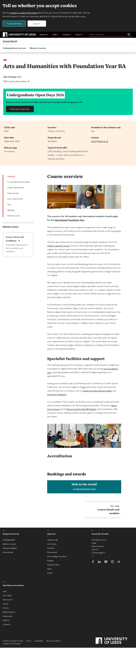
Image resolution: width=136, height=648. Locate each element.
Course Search (10, 41)
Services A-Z (8, 599)
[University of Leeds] (114, 641)
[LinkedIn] (99, 562)
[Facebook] (93, 562)
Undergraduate (9, 540)
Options (37, 23)
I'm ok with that (14, 23)
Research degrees (10, 548)
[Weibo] (119, 562)
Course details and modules (18, 182)
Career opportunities (15, 187)
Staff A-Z (6, 620)
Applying (10, 210)
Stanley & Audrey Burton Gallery (97, 391)
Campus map (52, 540)
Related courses (13, 216)
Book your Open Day (19, 109)
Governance (52, 552)
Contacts (6, 624)
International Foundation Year (69, 220)
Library (6, 604)
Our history (52, 544)
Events (50, 573)
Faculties (66, 35)
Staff (55, 35)
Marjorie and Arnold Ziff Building (81, 409)
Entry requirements (15, 199)
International (8, 552)
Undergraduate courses (14, 48)
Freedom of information (12, 644)
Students (44, 35)
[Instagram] (112, 562)
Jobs (5, 591)
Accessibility (39, 641)
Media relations (9, 612)
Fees (9, 204)
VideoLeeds (7, 616)
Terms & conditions (53, 641)
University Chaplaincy (56, 394)
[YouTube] (106, 562)
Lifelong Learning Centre (58, 246)
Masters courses (38, 48)
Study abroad (12, 193)
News (49, 569)
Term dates (7, 595)
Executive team (53, 564)
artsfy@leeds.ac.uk (99, 141)
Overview (11, 176)
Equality (50, 560)
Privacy (28, 641)
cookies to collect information (24, 12)
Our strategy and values (56, 556)
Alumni (79, 35)
